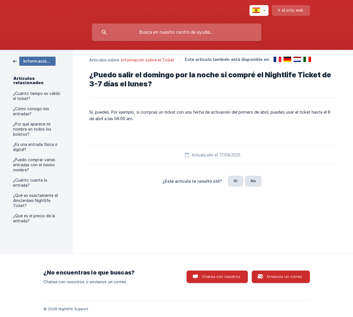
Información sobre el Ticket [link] (148, 60)
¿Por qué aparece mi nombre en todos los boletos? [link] (32, 129)
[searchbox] (176, 32)
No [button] (253, 180)
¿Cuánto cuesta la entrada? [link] (30, 183)
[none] (259, 10)
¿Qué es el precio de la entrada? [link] (34, 218)
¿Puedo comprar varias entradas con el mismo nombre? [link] (34, 165)
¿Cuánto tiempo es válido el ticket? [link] (36, 96)
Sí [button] (235, 180)
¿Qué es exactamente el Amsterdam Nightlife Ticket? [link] (35, 200)
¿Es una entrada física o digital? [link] (35, 147)
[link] (34, 60)
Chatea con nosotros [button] (221, 276)
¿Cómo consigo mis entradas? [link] (31, 111)
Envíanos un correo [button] (285, 276)
